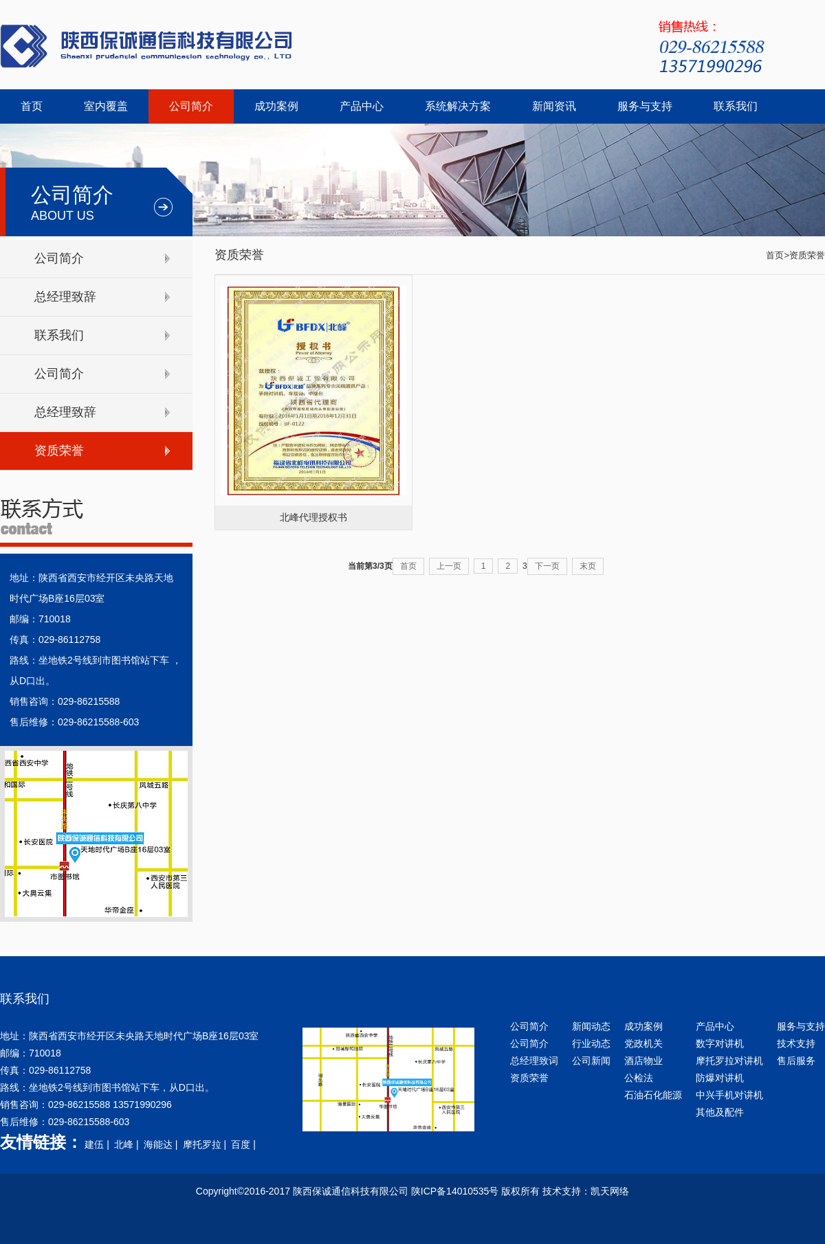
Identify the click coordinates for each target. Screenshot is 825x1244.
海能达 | (162, 1144)
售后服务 (796, 1060)
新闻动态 (591, 1026)
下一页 (547, 566)
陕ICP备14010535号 (455, 1191)
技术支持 (796, 1043)
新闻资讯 (554, 106)
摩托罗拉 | (206, 1144)
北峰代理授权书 (313, 517)
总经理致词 (534, 1060)
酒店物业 (643, 1060)
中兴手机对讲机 (729, 1094)
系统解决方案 (458, 106)
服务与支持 (644, 106)
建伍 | (98, 1144)
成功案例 (276, 106)
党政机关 (643, 1043)
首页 (32, 106)
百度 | (244, 1144)
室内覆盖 (106, 106)
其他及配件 (720, 1112)
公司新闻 (591, 1060)
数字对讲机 (720, 1043)
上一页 (449, 566)
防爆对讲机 (720, 1077)
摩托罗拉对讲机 (729, 1060)
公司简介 (191, 106)
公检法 (638, 1077)
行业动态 (591, 1043)
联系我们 (736, 106)
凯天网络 (610, 1191)
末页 (588, 566)
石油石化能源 (653, 1094)
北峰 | (127, 1144)
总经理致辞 (65, 297)
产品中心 (362, 106)
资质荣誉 (59, 450)
